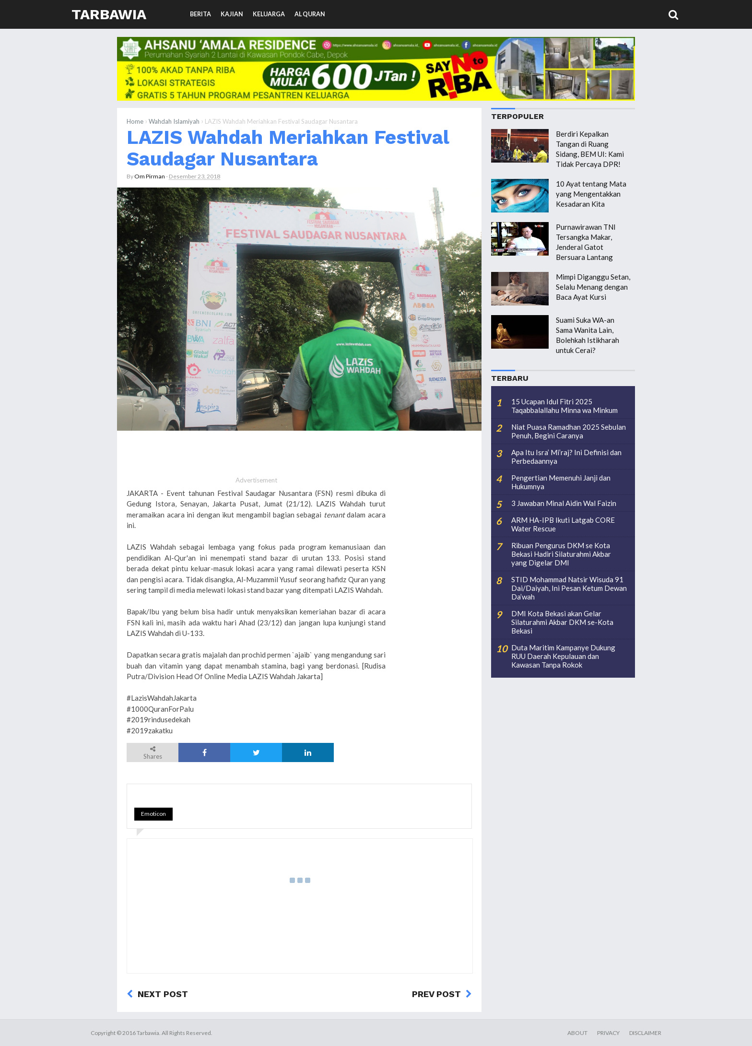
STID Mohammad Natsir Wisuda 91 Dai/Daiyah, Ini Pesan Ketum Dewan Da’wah (569, 588)
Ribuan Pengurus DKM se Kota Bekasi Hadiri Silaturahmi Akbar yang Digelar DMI (561, 554)
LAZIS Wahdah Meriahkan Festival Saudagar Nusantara (288, 148)
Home (135, 121)
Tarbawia (108, 14)
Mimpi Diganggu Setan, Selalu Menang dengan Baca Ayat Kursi (593, 286)
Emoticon (153, 813)
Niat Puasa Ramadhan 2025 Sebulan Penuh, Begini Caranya (568, 431)
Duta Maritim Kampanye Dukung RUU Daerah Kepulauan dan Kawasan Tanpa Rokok (563, 656)
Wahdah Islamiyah (174, 121)
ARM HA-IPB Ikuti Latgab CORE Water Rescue (563, 524)
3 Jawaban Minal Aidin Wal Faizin (563, 503)
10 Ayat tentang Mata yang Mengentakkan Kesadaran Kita (591, 193)
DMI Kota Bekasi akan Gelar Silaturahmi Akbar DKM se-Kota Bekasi (562, 622)
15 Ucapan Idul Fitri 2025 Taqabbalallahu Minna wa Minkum (564, 405)
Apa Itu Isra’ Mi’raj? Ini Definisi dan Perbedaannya (566, 456)
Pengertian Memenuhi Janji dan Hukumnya (561, 482)
